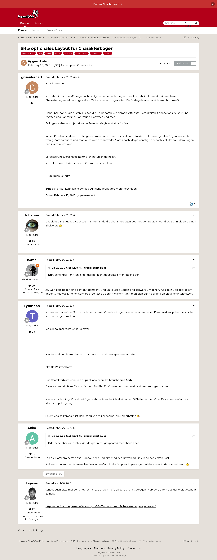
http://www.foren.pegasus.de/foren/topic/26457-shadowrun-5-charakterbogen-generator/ (101, 506)
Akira (31, 428)
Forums (22, 30)
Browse (24, 24)
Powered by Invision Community (108, 555)
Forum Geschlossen (106, 4)
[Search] (174, 23)
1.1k (32, 241)
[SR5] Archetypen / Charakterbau (74, 65)
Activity (38, 23)
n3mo (32, 260)
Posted (60, 77)
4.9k (32, 285)
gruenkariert (40, 61)
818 (32, 331)
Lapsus (32, 483)
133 (32, 509)
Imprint (37, 30)
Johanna (31, 215)
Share (165, 63)
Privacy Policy (54, 30)
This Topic (188, 24)
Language (83, 548)
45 (32, 454)
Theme (99, 548)
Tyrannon (32, 306)
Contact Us (134, 548)
